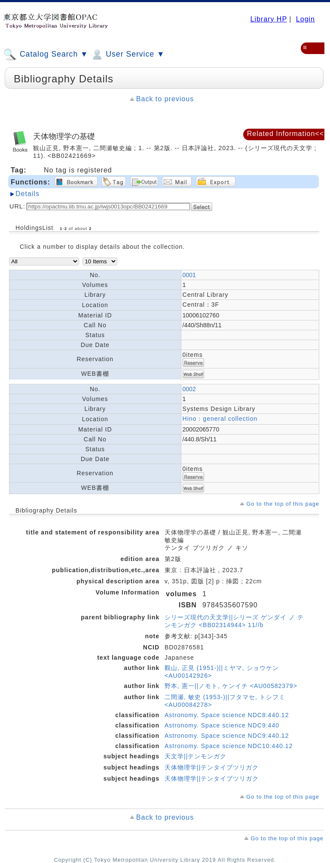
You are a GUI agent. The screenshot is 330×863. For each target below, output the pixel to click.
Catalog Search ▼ (45, 54)
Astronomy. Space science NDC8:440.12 (227, 715)
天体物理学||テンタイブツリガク (212, 767)
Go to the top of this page (282, 504)
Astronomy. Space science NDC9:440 (222, 725)
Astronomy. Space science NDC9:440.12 (227, 735)
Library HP (268, 19)
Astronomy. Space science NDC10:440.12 (229, 745)
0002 (189, 389)
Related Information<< (285, 133)
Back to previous (165, 99)
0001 (189, 275)
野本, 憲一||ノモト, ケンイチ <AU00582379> (231, 685)
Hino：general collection (220, 418)
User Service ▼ (127, 54)
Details (27, 193)
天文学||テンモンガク (195, 756)
